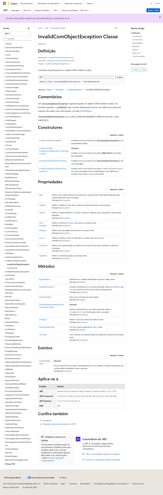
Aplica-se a (136, 53)
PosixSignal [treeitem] (9, 333)
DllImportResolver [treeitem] (12, 185)
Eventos (135, 49)
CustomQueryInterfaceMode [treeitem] (16, 152)
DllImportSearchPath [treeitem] (13, 188)
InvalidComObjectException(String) (52, 161)
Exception (60, 89)
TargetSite (43, 255)
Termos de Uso (138, 483)
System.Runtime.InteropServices (61, 57)
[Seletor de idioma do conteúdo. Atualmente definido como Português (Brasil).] (12, 478)
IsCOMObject (86, 111)
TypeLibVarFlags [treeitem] (11, 424)
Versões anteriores (50, 483)
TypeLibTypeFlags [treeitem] (11, 416)
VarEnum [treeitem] (8, 452)
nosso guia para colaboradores (52, 459)
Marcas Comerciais (10, 487)
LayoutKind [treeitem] (9, 279)
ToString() (43, 334)
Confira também (138, 56)
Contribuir (73, 483)
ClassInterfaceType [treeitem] (12, 51)
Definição (136, 33)
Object (49, 89)
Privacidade (84, 483)
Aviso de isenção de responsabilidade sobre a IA (21, 483)
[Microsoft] (4, 3)
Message (42, 230)
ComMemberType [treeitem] (12, 102)
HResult (42, 212)
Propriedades (137, 43)
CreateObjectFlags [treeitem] (12, 138)
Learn (40, 28)
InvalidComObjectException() (50, 140)
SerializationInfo (75, 312)
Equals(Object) (44, 279)
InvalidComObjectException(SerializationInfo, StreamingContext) (54, 151)
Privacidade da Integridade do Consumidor (110, 483)
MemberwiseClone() (47, 327)
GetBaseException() (46, 287)
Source (42, 238)
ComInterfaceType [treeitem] (12, 98)
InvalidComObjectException (112, 168)
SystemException (75, 89)
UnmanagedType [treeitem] (11, 449)
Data (41, 195)
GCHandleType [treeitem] (11, 213)
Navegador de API (58, 28)
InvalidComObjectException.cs (57, 63)
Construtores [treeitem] (12, 268)
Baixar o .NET (153, 10)
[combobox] (17, 34)
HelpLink (42, 205)
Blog (62, 483)
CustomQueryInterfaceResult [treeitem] (16, 156)
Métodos (135, 46)
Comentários (137, 36)
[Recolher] (28, 28)
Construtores (137, 39)
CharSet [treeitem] (8, 44)
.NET (47, 28)
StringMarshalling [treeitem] (12, 387)
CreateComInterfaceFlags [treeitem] (15, 134)
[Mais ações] (122, 28)
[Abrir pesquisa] (151, 3)
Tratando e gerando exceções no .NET (59, 424)
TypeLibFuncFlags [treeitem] (12, 405)
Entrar (157, 3)
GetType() (43, 319)
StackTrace (43, 245)
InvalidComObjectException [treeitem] (18, 264)
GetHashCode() (45, 297)
